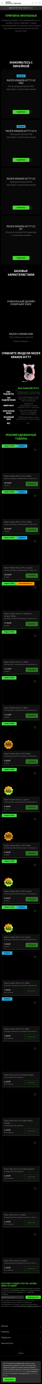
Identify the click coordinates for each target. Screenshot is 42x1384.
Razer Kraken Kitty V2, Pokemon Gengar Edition (18, 614)
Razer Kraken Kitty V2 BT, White (17, 845)
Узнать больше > (21, 341)
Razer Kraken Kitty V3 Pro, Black (17, 476)
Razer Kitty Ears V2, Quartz (15, 1260)
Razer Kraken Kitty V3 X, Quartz (17, 937)
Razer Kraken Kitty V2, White (16, 662)
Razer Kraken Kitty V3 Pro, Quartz (18, 567)
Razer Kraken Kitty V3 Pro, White (18, 521)
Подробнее (21, 112)
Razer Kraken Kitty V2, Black (16, 707)
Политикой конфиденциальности (29, 1306)
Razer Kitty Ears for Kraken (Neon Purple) (18, 1121)
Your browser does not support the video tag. (21, 288)
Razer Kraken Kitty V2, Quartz (16, 799)
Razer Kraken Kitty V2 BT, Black (17, 753)
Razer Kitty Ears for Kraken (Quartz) (19, 1169)
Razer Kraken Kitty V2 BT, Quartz (18, 891)
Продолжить (9, 1379)
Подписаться (33, 1297)
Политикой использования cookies (14, 1371)
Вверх (21, 1353)
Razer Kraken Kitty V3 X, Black (16, 1028)
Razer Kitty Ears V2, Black (15, 1214)
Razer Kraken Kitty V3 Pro (28, 388)
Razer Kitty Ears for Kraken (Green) (18, 1074)
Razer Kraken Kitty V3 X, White (17, 983)
